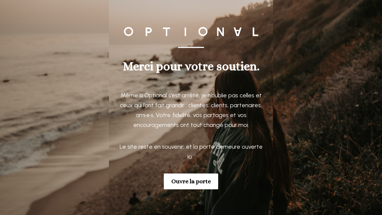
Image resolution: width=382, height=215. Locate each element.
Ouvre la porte (191, 181)
